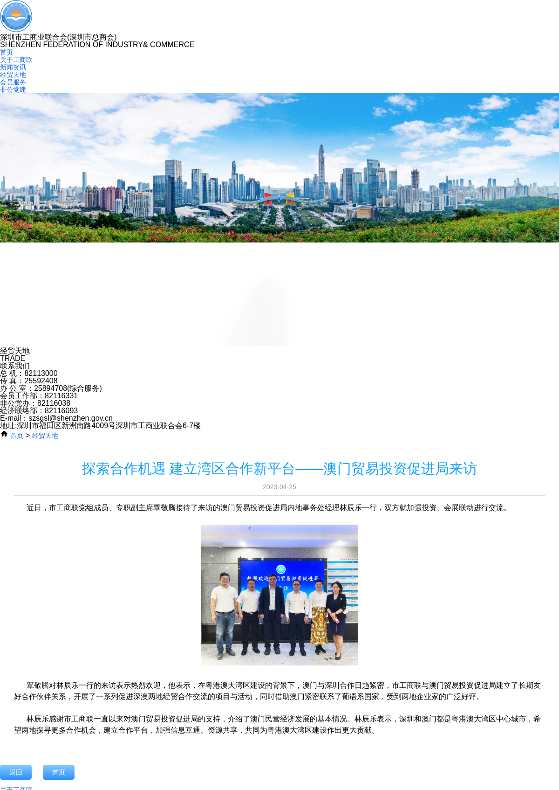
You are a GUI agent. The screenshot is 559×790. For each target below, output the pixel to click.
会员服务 (13, 82)
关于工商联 (16, 59)
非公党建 (13, 89)
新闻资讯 (13, 67)
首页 (6, 52)
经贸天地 (13, 74)
